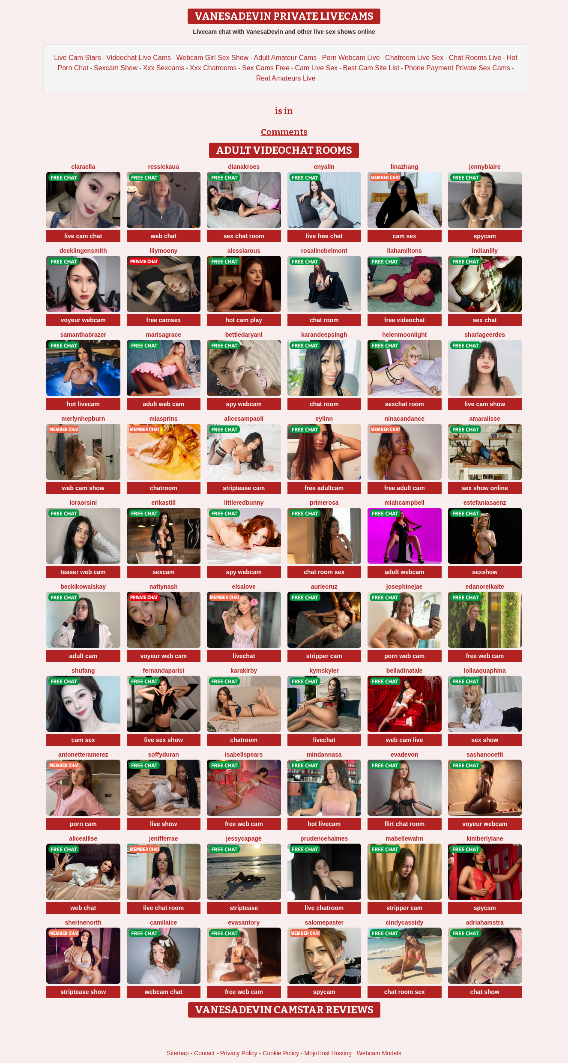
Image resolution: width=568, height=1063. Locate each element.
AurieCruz (324, 586)
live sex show (163, 740)
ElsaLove (244, 586)
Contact (204, 1053)
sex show (484, 740)
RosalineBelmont (324, 250)
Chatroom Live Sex (414, 57)
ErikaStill (163, 502)
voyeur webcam (83, 320)
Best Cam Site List (371, 68)
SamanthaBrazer (83, 334)
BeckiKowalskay (83, 586)
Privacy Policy (238, 1053)
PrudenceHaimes (324, 838)
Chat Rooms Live (475, 57)
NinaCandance (405, 418)
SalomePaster (324, 922)
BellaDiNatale (404, 670)
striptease (244, 907)
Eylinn (324, 418)
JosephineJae (404, 586)
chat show (484, 991)
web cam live (404, 740)
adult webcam (405, 572)
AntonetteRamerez (83, 754)
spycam (485, 236)
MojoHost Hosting (328, 1053)
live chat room (163, 907)
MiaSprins (163, 418)
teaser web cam (83, 572)
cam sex (404, 236)
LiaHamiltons (404, 250)
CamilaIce (163, 922)
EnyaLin (324, 166)
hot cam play (243, 320)
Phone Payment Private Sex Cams (457, 68)
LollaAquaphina (485, 670)
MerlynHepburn (83, 418)
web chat (163, 236)
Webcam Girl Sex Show (212, 57)
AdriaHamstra (485, 922)
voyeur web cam (163, 656)
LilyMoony (163, 250)
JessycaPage (244, 838)
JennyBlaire (485, 166)
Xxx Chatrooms (213, 68)
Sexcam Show (116, 68)
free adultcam (324, 488)
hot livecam (83, 404)
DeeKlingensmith (83, 250)
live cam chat (83, 236)
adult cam (83, 656)
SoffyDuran (163, 754)
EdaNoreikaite (485, 586)
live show (163, 823)
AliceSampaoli (243, 418)
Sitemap (177, 1053)
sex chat (485, 320)
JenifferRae (163, 838)
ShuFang (83, 670)
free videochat (404, 320)
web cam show (83, 488)
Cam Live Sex (316, 68)
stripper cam (324, 656)
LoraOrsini (83, 502)
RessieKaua (163, 166)
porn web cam (404, 656)
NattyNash (163, 586)
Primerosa (324, 502)
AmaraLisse (484, 418)
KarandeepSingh (324, 334)
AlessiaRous (243, 250)
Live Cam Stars (77, 57)
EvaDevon (405, 754)
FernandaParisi (163, 670)
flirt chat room (404, 823)
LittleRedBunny (244, 502)
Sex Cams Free (266, 68)
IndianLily (485, 250)
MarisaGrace (163, 334)
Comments (284, 132)
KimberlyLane (484, 838)
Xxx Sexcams (164, 68)
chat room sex (324, 572)
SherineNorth (83, 922)
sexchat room (404, 404)
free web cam (485, 656)
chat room (324, 320)
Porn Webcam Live (351, 57)
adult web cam (163, 404)
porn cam (83, 823)
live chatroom (324, 907)
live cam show (484, 404)
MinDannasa (324, 754)
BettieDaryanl (244, 334)
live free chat (324, 236)
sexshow (484, 572)
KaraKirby (243, 670)
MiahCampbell (405, 502)
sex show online (485, 488)
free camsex (163, 320)
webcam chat (163, 991)
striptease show (83, 991)
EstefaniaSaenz (484, 502)
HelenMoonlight (404, 334)
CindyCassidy (404, 922)
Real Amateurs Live (286, 78)
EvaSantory (244, 922)
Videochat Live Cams (138, 57)
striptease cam (244, 488)
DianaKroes (244, 166)
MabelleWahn (404, 838)
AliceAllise (83, 838)
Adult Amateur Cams (285, 57)
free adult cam (404, 488)
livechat (244, 656)
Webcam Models (379, 1053)
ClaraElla (83, 166)
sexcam (163, 572)
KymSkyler (324, 670)
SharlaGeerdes (484, 334)
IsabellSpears (244, 754)
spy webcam (244, 404)
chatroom (163, 488)
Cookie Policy (281, 1053)
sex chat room (244, 236)
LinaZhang (405, 166)
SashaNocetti (484, 754)
